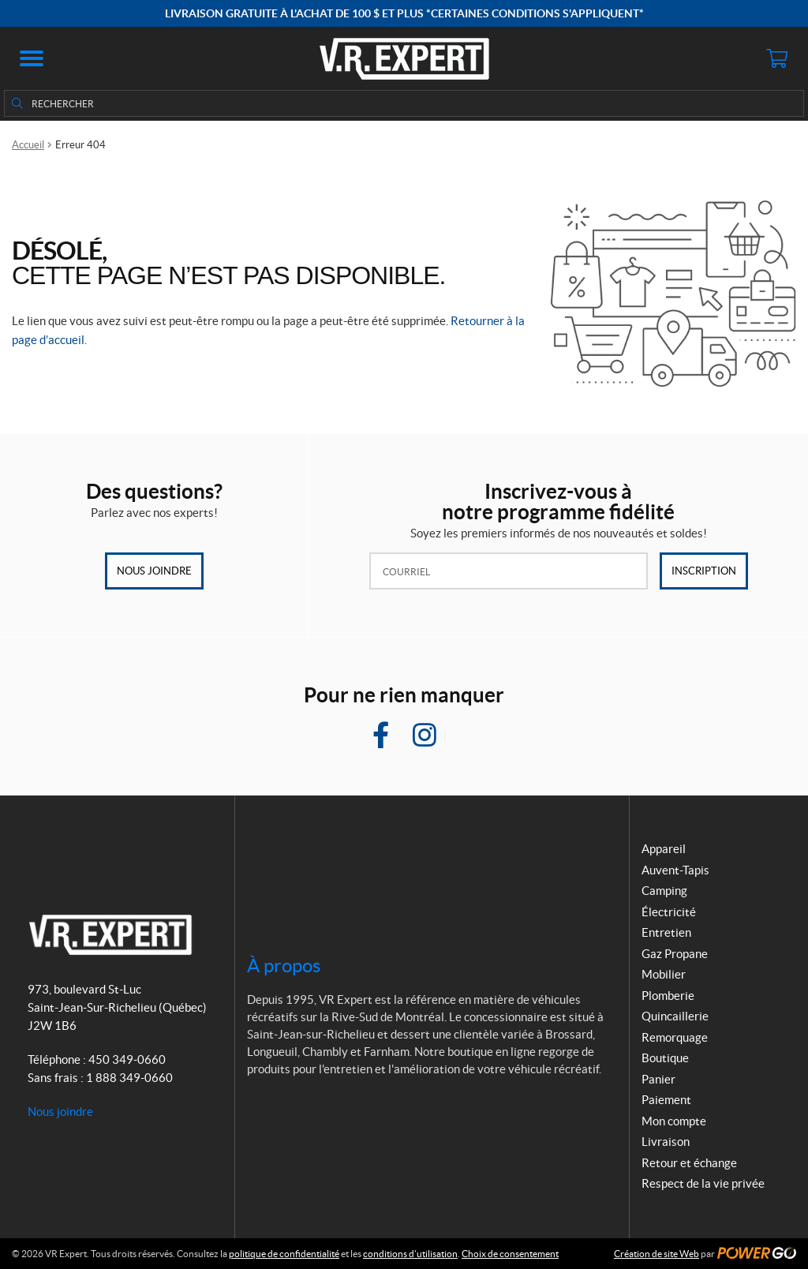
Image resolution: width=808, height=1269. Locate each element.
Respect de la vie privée (703, 1183)
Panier (658, 1079)
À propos (283, 965)
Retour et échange (689, 1163)
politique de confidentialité (284, 1253)
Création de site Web (656, 1253)
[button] (31, 58)
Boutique (665, 1058)
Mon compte (674, 1121)
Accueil (28, 145)
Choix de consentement (510, 1253)
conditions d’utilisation (410, 1253)
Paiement (666, 1099)
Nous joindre (154, 571)
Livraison (666, 1141)
